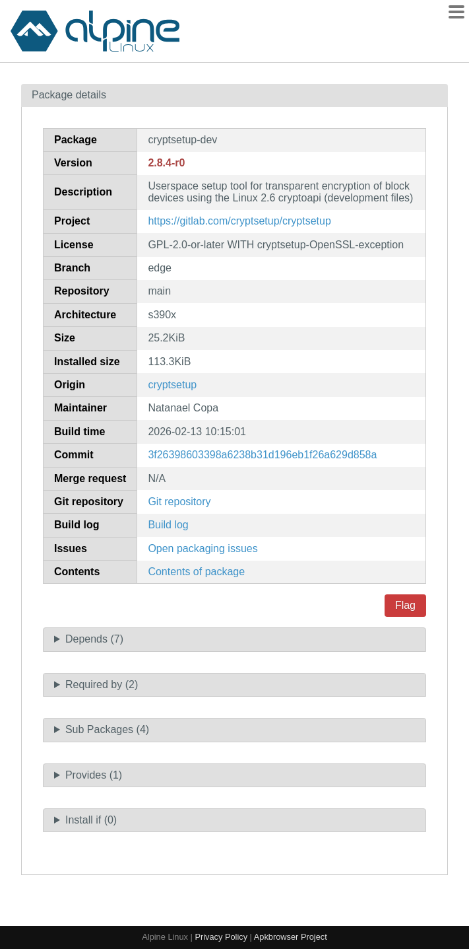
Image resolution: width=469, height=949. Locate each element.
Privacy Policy (221, 937)
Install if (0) (91, 820)
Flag (405, 605)
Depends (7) (94, 639)
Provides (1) (93, 775)
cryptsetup (172, 384)
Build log (168, 524)
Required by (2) (101, 684)
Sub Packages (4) (107, 729)
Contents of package (196, 571)
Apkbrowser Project (290, 937)
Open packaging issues (202, 548)
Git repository (179, 501)
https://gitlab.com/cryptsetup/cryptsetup (239, 221)
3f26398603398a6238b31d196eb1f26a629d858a (262, 454)
